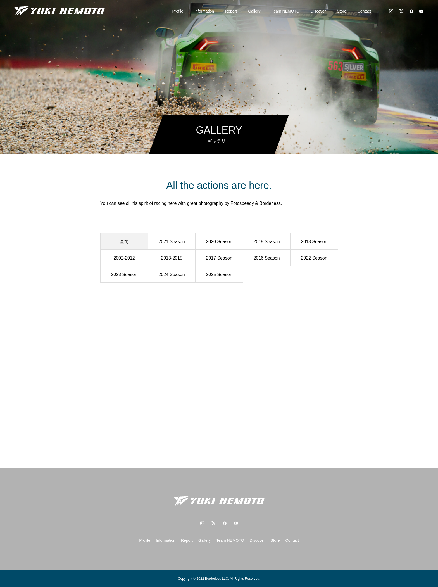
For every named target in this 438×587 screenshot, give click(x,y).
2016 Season (266, 258)
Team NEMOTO (285, 11)
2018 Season (314, 241)
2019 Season (266, 241)
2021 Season (171, 241)
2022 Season (314, 258)
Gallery (254, 11)
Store (341, 11)
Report (231, 11)
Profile (177, 11)
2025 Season (219, 274)
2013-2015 (171, 258)
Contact (364, 11)
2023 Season (124, 274)
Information (204, 11)
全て (124, 241)
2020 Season (219, 241)
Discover (318, 11)
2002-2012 (124, 258)
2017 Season (219, 258)
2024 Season (171, 274)
